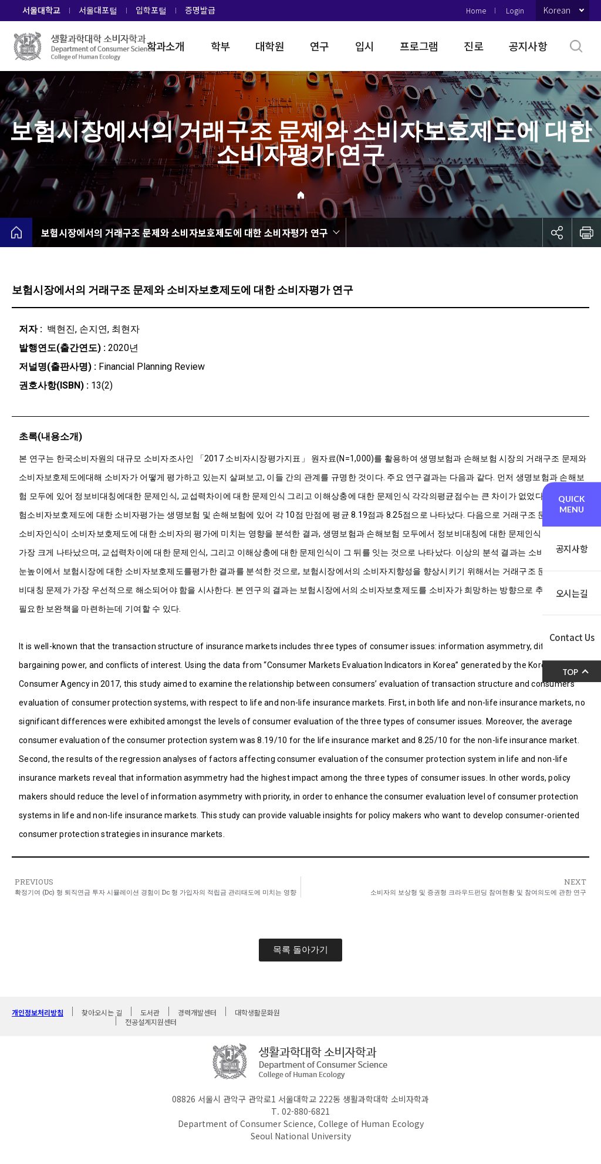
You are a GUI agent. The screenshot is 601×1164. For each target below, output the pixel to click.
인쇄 (586, 232)
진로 (473, 45)
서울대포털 (98, 10)
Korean (556, 10)
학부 (220, 45)
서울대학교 (41, 10)
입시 (364, 45)
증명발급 (200, 10)
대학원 (269, 45)
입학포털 (151, 10)
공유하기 (557, 232)
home (16, 232)
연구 (319, 45)
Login (515, 10)
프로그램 (419, 45)
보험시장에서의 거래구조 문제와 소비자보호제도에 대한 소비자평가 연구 (184, 232)
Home (476, 10)
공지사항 (528, 45)
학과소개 (166, 45)
